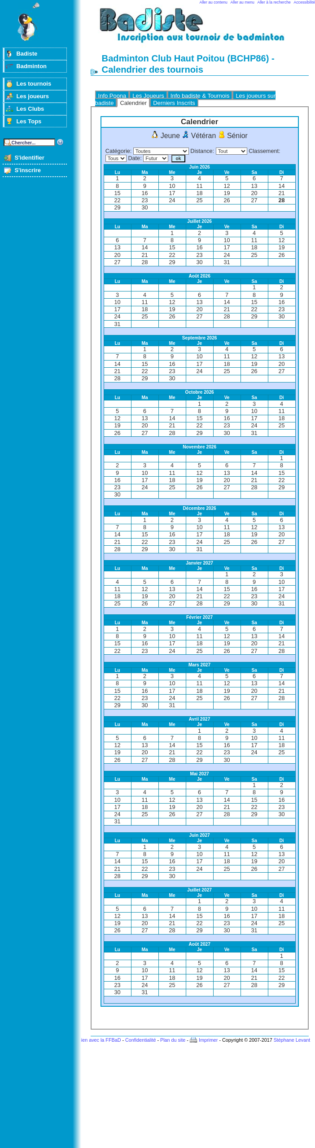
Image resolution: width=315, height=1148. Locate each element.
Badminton (31, 66)
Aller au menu (242, 2)
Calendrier (133, 103)
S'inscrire (27, 170)
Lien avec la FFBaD (100, 1040)
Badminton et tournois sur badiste (203, 29)
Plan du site (172, 1040)
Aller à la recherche (274, 2)
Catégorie (117, 151)
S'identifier (29, 157)
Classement (264, 151)
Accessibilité (304, 2)
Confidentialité (140, 1040)
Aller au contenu (214, 2)
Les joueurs (32, 96)
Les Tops (28, 121)
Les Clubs (30, 108)
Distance (201, 151)
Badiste (26, 53)
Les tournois (33, 83)
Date (134, 158)
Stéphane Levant (292, 1040)
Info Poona (112, 95)
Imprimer (208, 1040)
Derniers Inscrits (174, 103)
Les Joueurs (148, 95)
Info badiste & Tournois (200, 95)
